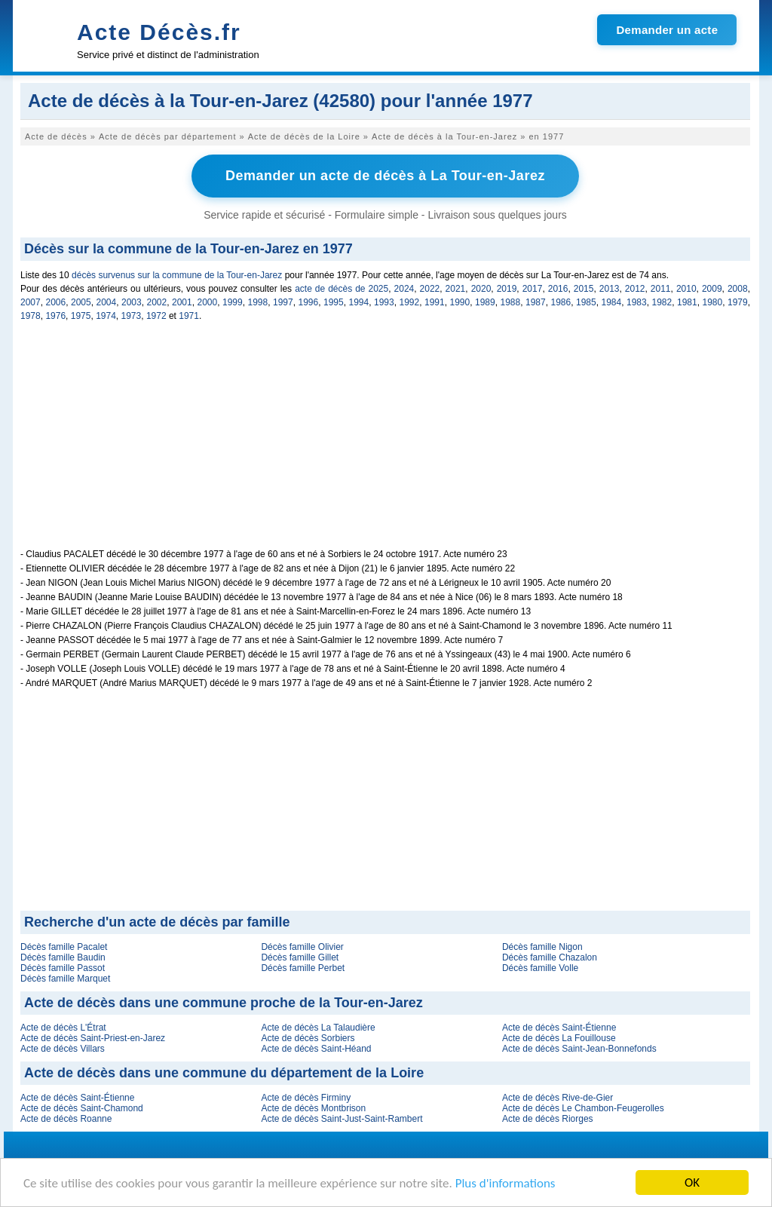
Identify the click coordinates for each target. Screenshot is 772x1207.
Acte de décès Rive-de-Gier (557, 1097)
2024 (404, 288)
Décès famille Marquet (65, 978)
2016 (558, 288)
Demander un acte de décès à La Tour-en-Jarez (385, 175)
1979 (738, 302)
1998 (258, 302)
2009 (712, 288)
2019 (507, 288)
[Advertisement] (385, 443)
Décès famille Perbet (303, 968)
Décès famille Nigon (542, 947)
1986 (561, 302)
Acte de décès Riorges (547, 1119)
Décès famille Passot (62, 968)
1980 (713, 302)
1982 (662, 302)
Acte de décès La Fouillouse (559, 1038)
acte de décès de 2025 (341, 288)
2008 (738, 288)
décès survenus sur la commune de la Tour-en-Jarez (177, 275)
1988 (511, 302)
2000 (208, 302)
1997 (283, 302)
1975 (81, 316)
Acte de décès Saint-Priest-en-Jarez (92, 1038)
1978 (30, 316)
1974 (106, 316)
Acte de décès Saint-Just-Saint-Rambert (341, 1119)
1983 (636, 302)
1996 (309, 302)
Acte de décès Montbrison (313, 1108)
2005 (81, 302)
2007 (30, 302)
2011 (661, 288)
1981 (687, 302)
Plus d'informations (505, 1185)
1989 (485, 302)
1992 (410, 302)
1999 (232, 302)
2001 (182, 302)
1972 (156, 316)
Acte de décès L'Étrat (63, 1027)
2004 (106, 302)
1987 (535, 302)
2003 (131, 302)
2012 (635, 288)
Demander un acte (667, 29)
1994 (359, 302)
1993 (384, 302)
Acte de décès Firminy (306, 1097)
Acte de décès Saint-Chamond (81, 1108)
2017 (532, 288)
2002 (157, 302)
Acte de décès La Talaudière (318, 1027)
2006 (56, 302)
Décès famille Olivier (302, 947)
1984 (612, 302)
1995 (333, 302)
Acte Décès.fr (159, 32)
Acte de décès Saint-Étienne (559, 1027)
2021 (456, 288)
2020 (481, 288)
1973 (131, 316)
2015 (584, 288)
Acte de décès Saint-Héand (316, 1048)
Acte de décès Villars (62, 1048)
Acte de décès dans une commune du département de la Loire (224, 1072)
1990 (460, 302)
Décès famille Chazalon (549, 957)
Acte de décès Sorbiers (307, 1038)
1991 (434, 302)
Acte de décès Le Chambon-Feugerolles (583, 1108)
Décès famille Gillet (300, 957)
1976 (55, 316)
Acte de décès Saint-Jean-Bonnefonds (579, 1048)
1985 (586, 302)
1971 (189, 316)
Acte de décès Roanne (66, 1119)
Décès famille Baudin (63, 957)
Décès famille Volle (540, 968)
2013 (609, 288)
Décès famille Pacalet (63, 947)
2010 (686, 288)
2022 (430, 288)
